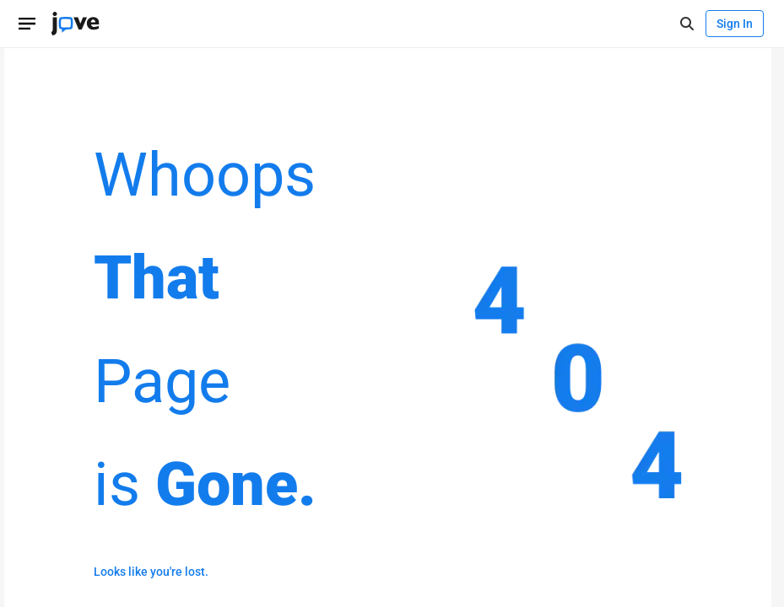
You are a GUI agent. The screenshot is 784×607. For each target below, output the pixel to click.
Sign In (734, 23)
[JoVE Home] (75, 23)
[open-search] (686, 24)
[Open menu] (27, 23)
